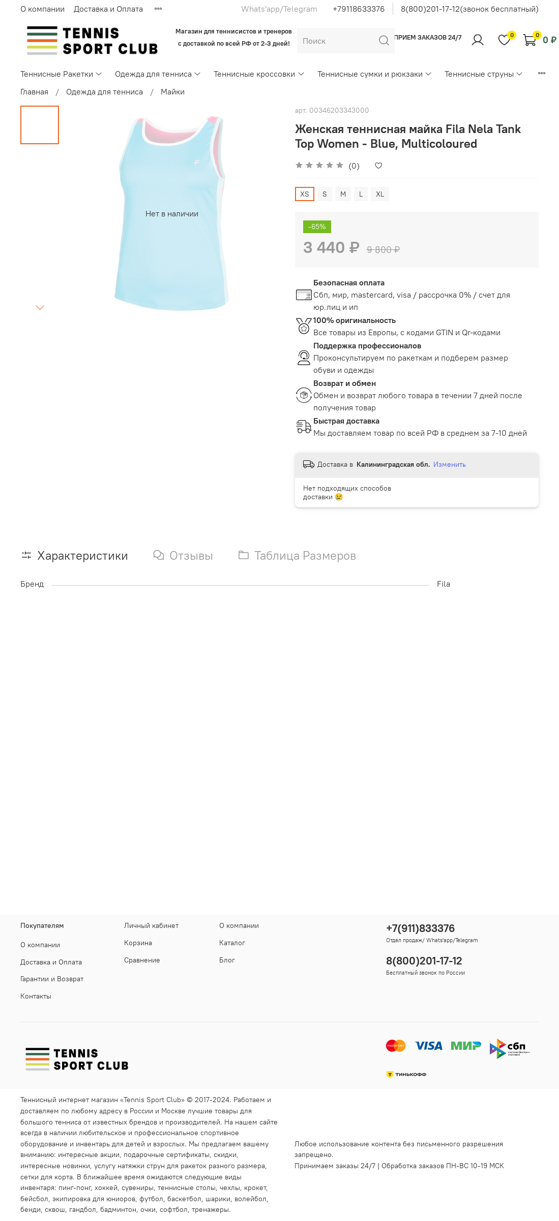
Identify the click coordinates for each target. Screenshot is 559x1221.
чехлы (230, 1187)
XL (380, 194)
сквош (55, 1209)
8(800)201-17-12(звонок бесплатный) (470, 9)
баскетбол (184, 1198)
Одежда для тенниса (158, 74)
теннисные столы (187, 1187)
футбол (151, 1198)
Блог (227, 960)
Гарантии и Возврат (51, 978)
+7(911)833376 (420, 928)
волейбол (250, 1198)
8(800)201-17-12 (424, 961)
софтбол (174, 1209)
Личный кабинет (151, 925)
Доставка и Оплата (108, 9)
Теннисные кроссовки (259, 74)
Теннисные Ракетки (61, 74)
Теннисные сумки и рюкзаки (374, 74)
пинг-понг (74, 1187)
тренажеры (210, 1209)
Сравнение (142, 960)
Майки (173, 91)
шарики (217, 1198)
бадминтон (118, 1209)
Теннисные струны (484, 74)
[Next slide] (39, 307)
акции (110, 1154)
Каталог (232, 942)
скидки (225, 1154)
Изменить (449, 464)
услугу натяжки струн (129, 1165)
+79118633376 (359, 9)
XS (304, 194)
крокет (255, 1187)
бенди (30, 1209)
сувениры (138, 1187)
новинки (76, 1165)
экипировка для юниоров (93, 1198)
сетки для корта (46, 1176)
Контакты (35, 996)
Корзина (138, 942)
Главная (34, 91)
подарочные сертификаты (167, 1154)
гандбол (82, 1209)
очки (148, 1209)
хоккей (106, 1187)
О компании (42, 9)
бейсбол (34, 1198)
